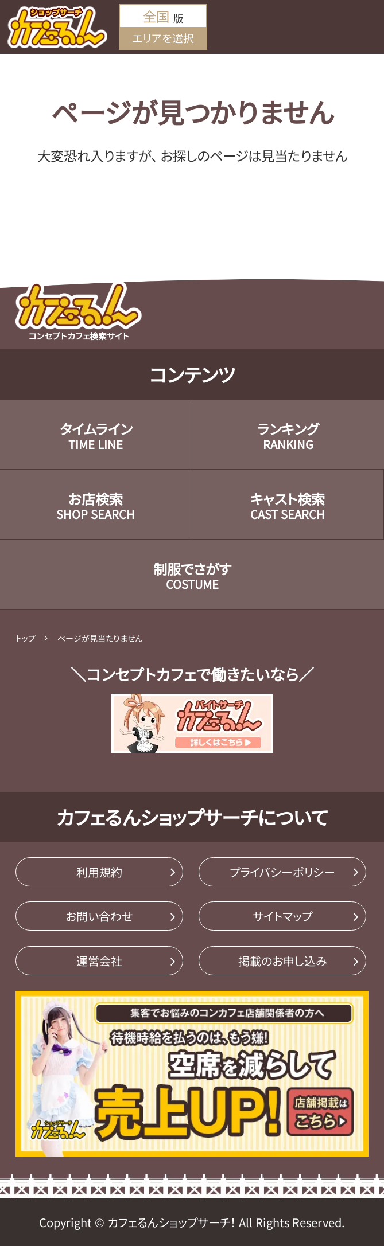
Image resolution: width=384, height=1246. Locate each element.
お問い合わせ (99, 916)
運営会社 (99, 960)
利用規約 (99, 872)
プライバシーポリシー (282, 872)
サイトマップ (282, 916)
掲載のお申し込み (282, 960)
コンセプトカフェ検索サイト (78, 311)
